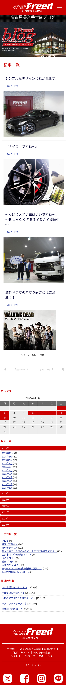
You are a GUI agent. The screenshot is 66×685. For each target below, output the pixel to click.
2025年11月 (8, 453)
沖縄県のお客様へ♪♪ (13, 592)
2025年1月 (7, 487)
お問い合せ (50, 648)
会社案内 (11, 648)
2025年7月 (7, 467)
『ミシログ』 (8, 558)
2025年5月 (7, 473)
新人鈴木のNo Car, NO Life (16, 572)
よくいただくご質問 (30, 648)
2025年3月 (7, 480)
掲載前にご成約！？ (12, 609)
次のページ (47, 369)
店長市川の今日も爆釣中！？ (17, 554)
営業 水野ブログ (10, 565)
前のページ (21, 369)
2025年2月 (7, 484)
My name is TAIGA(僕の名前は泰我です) (22, 568)
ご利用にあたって (21, 652)
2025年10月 (8, 456)
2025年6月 (7, 470)
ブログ (5, 540)
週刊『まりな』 (10, 544)
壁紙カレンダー (47, 656)
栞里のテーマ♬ (10, 547)
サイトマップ (28, 656)
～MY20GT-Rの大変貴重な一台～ (19, 598)
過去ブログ (7, 561)
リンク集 (13, 656)
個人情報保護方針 (42, 652)
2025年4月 (7, 477)
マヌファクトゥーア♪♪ (14, 603)
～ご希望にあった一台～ (14, 587)
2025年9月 (7, 460)
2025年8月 (7, 463)
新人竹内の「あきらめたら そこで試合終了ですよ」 (29, 551)
